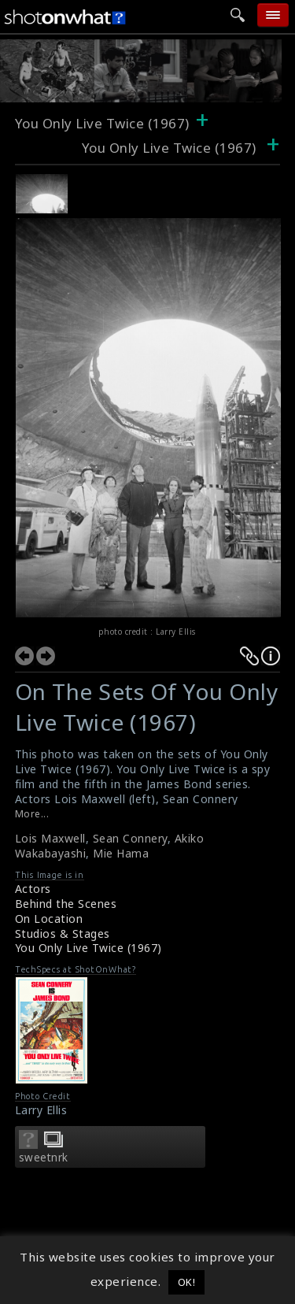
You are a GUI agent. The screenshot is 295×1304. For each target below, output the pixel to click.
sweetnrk (43, 1157)
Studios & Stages (62, 933)
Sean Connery (130, 838)
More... (32, 814)
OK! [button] (187, 1282)
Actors (33, 888)
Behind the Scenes (66, 903)
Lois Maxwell (50, 838)
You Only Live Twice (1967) (88, 947)
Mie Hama (121, 853)
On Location (49, 918)
